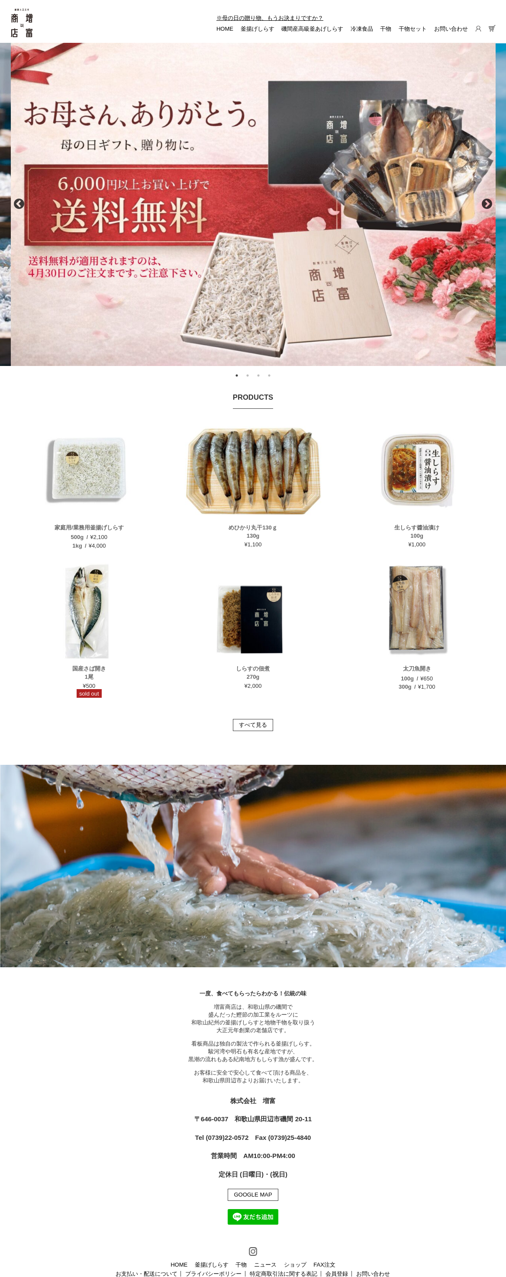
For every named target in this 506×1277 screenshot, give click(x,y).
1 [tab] (236, 375)
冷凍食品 (362, 29)
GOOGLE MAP (253, 1194)
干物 (385, 29)
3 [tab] (258, 375)
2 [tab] (247, 375)
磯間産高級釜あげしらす (312, 29)
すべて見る (253, 725)
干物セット (413, 29)
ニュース (265, 1264)
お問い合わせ (451, 29)
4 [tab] (269, 375)
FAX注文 (324, 1264)
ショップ (295, 1264)
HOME (224, 29)
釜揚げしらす (257, 29)
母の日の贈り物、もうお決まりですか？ (272, 18)
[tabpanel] (253, 204)
